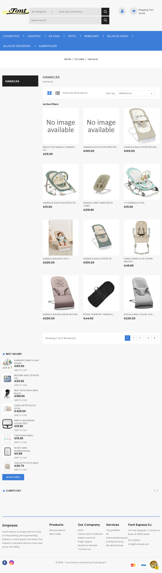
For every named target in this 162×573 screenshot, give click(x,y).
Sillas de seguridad (17, 46)
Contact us (84, 549)
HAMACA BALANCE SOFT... (56, 258)
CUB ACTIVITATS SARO (26, 462)
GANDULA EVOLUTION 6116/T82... (100, 147)
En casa (54, 36)
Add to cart (20, 370)
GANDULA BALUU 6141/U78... (98, 258)
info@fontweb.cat (138, 544)
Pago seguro (85, 541)
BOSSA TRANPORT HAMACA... (98, 314)
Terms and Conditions (90, 534)
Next (154, 338)
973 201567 (134, 540)
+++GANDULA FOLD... (134, 202)
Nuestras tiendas (87, 545)
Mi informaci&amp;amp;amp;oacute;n (117, 537)
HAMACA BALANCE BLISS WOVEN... (60, 314)
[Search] (65, 20)
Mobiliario (91, 36)
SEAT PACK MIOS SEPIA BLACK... (26, 392)
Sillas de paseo (117, 36)
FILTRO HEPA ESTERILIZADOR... (22, 449)
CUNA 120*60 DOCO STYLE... (25, 407)
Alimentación (48, 46)
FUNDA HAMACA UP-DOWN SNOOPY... (138, 260)
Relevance (136, 93)
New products (57, 530)
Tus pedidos (113, 530)
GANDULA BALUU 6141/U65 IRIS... (141, 147)
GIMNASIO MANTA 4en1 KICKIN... (26, 362)
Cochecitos (11, 36)
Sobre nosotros (86, 537)
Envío (81, 530)
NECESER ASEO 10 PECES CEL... (26, 377)
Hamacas (12, 81)
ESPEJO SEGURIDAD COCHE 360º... (24, 422)
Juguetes (33, 36)
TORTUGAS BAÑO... (24, 435)
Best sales (55, 534)
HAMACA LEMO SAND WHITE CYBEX (98, 204)
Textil (72, 36)
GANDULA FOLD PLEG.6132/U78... (60, 202)
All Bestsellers (13, 476)
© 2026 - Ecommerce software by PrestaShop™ (81, 562)
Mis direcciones (114, 545)
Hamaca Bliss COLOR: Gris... (139, 314)
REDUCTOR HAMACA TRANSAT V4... (59, 149)
